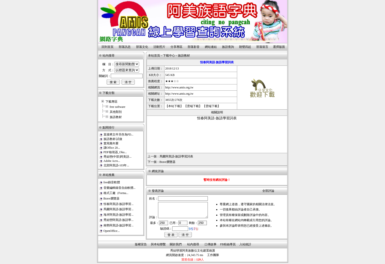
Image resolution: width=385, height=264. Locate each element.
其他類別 (116, 112)
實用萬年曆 (111, 143)
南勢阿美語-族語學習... (119, 225)
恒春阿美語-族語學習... (119, 204)
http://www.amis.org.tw (179, 87)
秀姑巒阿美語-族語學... (119, 220)
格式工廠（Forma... (116, 193)
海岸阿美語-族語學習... (119, 214)
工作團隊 (213, 255)
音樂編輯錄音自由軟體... (120, 188)
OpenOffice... (112, 231)
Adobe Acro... (112, 161)
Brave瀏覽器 (112, 198)
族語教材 (116, 117)
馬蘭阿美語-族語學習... (119, 209)
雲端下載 (193, 106)
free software (117, 107)
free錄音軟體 (112, 182)
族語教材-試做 (113, 139)
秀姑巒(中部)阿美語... (118, 156)
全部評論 (268, 191)
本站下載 (174, 106)
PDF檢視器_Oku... (115, 152)
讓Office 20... (112, 147)
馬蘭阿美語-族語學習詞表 (176, 156)
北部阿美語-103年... (116, 165)
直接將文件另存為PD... (118, 134)
